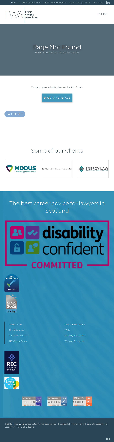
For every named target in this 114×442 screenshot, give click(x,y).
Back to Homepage (57, 97)
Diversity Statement (97, 424)
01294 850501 (28, 426)
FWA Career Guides (74, 324)
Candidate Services (18, 335)
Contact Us (98, 2)
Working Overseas (73, 341)
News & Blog (76, 2)
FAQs (87, 2)
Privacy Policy (78, 424)
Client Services (16, 330)
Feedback (63, 424)
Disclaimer (9, 426)
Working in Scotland (74, 335)
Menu (103, 14)
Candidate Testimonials (55, 2)
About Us (15, 2)
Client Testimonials (31, 2)
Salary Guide (15, 324)
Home (38, 52)
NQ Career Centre (18, 341)
